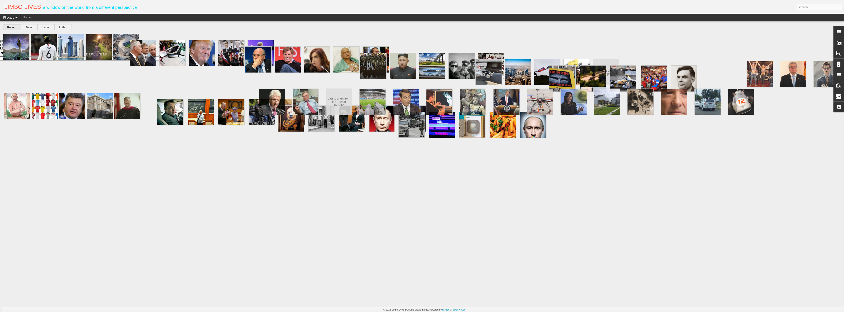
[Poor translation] (15, 53)
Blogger (446, 309)
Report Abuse (459, 309)
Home (27, 17)
